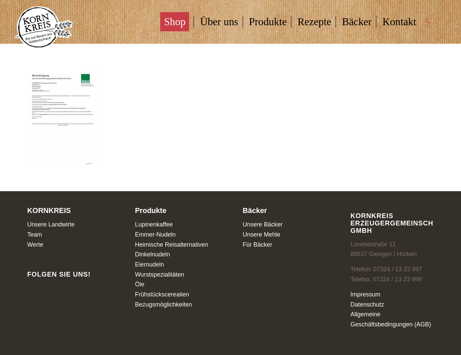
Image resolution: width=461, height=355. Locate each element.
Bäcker (255, 210)
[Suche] (427, 22)
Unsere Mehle (261, 234)
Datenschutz (367, 304)
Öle (139, 284)
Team (34, 234)
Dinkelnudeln (152, 254)
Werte (35, 244)
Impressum (365, 294)
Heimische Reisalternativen (171, 244)
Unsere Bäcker (263, 224)
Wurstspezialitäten (159, 274)
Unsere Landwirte (51, 224)
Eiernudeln (149, 264)
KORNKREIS (49, 210)
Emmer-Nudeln (155, 234)
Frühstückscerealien (162, 294)
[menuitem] (177, 22)
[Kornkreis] (44, 28)
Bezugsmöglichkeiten (163, 304)
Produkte (151, 210)
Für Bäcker (257, 244)
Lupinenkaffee (154, 224)
